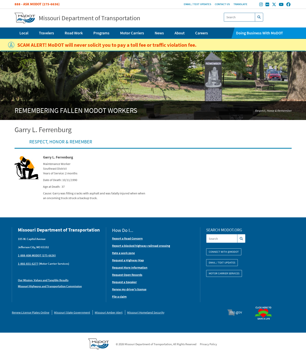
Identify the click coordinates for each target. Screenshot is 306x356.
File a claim (119, 296)
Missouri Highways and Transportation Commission (50, 286)
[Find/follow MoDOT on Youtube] (281, 5)
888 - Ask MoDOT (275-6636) (37, 4)
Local (23, 32)
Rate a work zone (123, 253)
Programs (101, 32)
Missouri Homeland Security (145, 312)
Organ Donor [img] (265, 305)
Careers (201, 32)
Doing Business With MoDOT (259, 32)
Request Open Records (127, 275)
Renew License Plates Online (30, 312)
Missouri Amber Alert (108, 312)
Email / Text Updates (197, 4)
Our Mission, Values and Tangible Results (43, 280)
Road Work (74, 32)
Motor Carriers (132, 32)
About (180, 32)
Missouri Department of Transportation (89, 18)
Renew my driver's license (129, 289)
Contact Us (222, 4)
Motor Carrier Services (224, 273)
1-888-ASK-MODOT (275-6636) (37, 255)
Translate (240, 4)
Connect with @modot (224, 252)
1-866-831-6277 (28, 263)
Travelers (46, 32)
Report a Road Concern (127, 238)
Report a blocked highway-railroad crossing (141, 246)
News (159, 32)
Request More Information (129, 267)
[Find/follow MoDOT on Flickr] (267, 5)
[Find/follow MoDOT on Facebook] (288, 5)
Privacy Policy (208, 344)
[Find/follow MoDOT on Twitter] (274, 5)
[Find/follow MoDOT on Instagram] (261, 5)
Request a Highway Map (128, 260)
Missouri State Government (72, 312)
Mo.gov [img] (236, 312)
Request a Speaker (124, 282)
